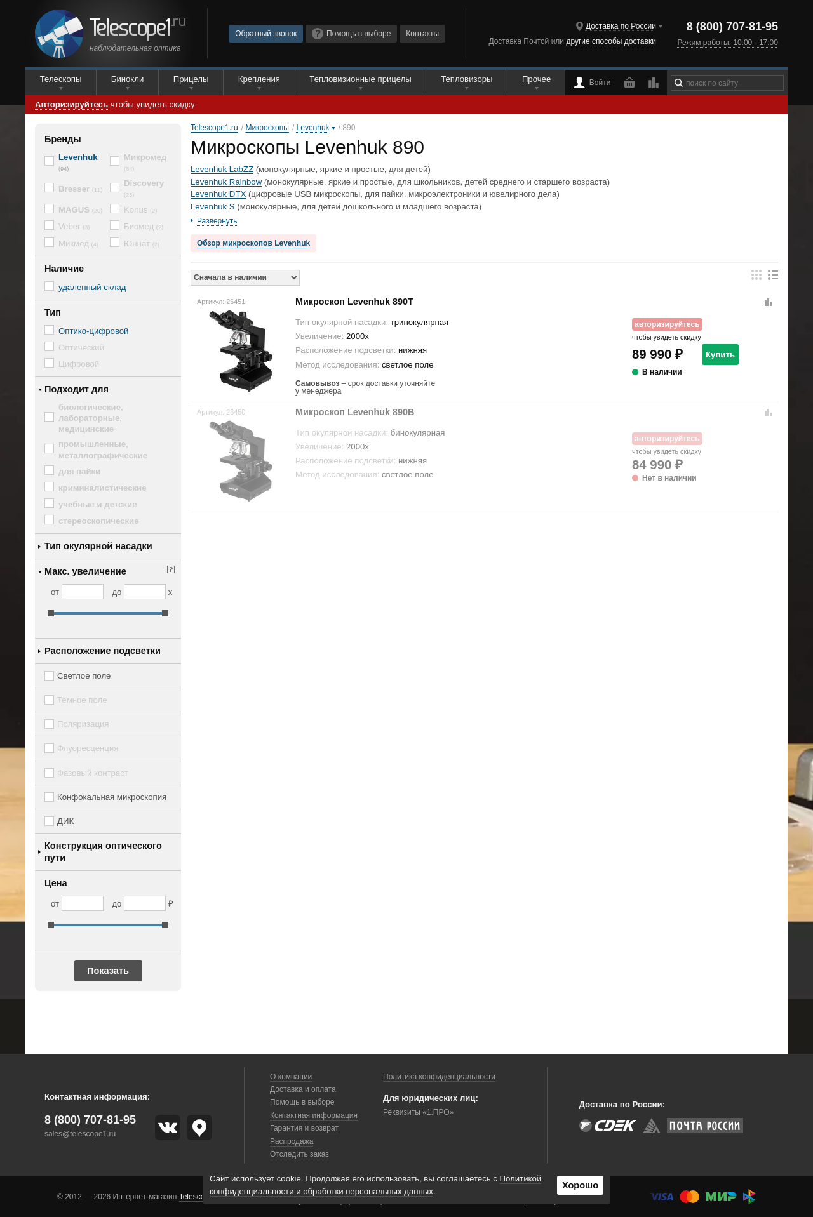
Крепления (259, 79)
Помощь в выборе (351, 33)
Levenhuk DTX (218, 194)
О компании (291, 1076)
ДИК (65, 821)
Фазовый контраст (92, 773)
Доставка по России (621, 26)
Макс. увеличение (85, 571)
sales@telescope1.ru (80, 1133)
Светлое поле (84, 676)
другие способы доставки (610, 41)
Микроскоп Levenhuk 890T (354, 301)
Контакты (422, 33)
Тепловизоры (466, 79)
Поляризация (83, 724)
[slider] (51, 613)
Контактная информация (314, 1115)
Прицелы (191, 79)
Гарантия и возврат (304, 1128)
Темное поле (82, 700)
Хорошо (580, 1185)
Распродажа (291, 1141)
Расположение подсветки (102, 651)
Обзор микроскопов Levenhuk (253, 243)
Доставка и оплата (303, 1089)
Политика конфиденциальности (439, 1076)
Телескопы (61, 79)
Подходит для (76, 389)
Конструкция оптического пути (103, 852)
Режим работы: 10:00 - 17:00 (727, 42)
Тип (52, 312)
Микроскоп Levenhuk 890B (355, 412)
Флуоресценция (87, 748)
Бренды (62, 139)
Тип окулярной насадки (98, 546)
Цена (55, 883)
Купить (720, 354)
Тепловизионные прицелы (360, 79)
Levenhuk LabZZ (222, 169)
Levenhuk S (213, 206)
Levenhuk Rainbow (226, 182)
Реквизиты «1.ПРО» (418, 1112)
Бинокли (127, 79)
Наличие (64, 268)
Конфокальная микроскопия (111, 797)
